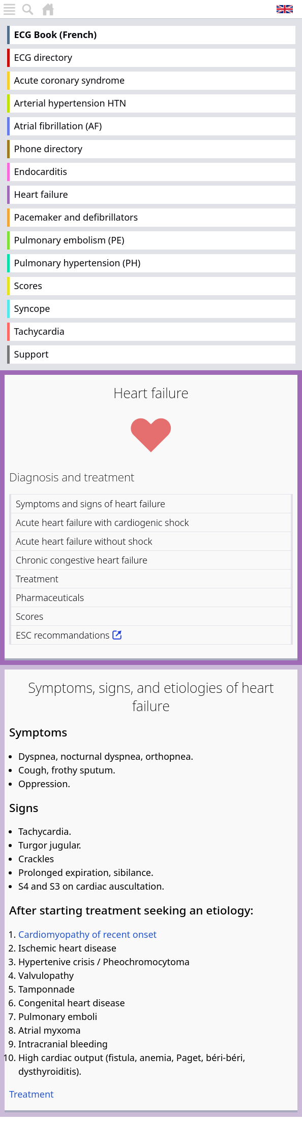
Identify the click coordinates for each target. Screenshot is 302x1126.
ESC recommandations (63, 635)
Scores (28, 285)
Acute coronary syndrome (69, 80)
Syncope (32, 308)
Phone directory (48, 149)
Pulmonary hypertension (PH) (77, 263)
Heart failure (41, 194)
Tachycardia (39, 331)
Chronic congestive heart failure (81, 560)
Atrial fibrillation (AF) (58, 126)
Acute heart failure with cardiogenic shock (102, 522)
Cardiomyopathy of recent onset (87, 934)
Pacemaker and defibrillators (76, 217)
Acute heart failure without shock (84, 541)
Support (31, 354)
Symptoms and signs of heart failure (90, 504)
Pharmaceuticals (50, 597)
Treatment (37, 579)
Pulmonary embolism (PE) (69, 240)
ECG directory (43, 57)
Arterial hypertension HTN (70, 103)
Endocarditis (40, 171)
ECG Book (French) (55, 34)
